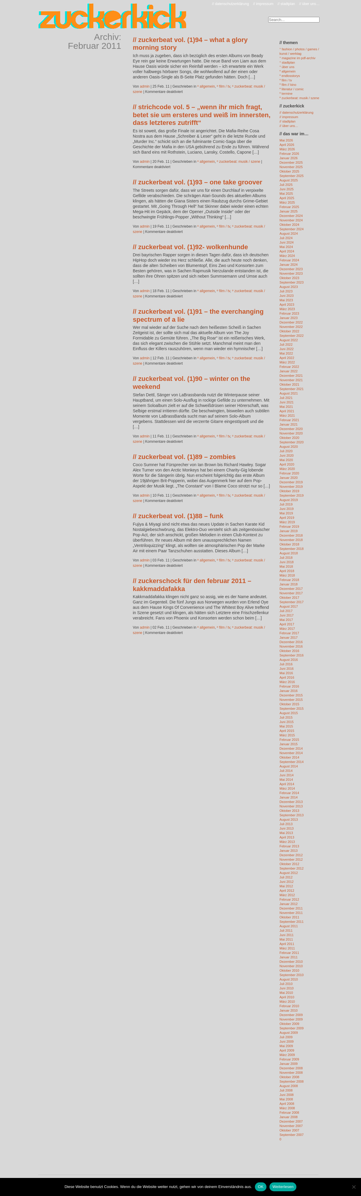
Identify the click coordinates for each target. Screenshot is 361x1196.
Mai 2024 (286, 247)
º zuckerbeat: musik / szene (238, 162)
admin (145, 86)
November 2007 (291, 1126)
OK (260, 1186)
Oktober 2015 (289, 704)
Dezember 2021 (291, 375)
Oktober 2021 (289, 384)
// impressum (263, 4)
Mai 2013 (286, 833)
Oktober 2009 (289, 1024)
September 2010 (291, 975)
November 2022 (291, 327)
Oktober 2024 (289, 224)
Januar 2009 (288, 1063)
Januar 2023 (288, 318)
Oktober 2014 (289, 757)
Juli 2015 (286, 717)
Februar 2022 (289, 366)
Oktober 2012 (289, 864)
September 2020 (291, 442)
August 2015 (288, 713)
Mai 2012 (286, 886)
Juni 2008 (286, 1095)
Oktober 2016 (289, 651)
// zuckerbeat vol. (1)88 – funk (178, 516)
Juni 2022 (286, 349)
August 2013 (288, 819)
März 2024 (287, 255)
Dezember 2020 (291, 429)
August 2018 (288, 553)
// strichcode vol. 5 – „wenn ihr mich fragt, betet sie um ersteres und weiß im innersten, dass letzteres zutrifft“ (202, 114)
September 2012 (291, 868)
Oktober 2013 (289, 810)
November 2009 (291, 1019)
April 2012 (286, 890)
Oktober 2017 (289, 597)
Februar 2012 (289, 899)
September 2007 (291, 1135)
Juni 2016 (286, 668)
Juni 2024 (286, 242)
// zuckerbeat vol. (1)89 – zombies (184, 457)
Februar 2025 (289, 207)
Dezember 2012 (291, 855)
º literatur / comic (291, 89)
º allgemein (206, 86)
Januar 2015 (288, 744)
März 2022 (287, 362)
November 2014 (291, 753)
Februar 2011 (289, 952)
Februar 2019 (289, 526)
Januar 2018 (288, 584)
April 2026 (286, 145)
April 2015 (286, 731)
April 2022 (286, 358)
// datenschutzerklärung (230, 4)
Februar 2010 (289, 1006)
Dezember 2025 (291, 162)
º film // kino (287, 84)
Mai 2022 (286, 353)
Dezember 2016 (291, 642)
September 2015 (291, 708)
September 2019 (291, 495)
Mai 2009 (286, 1046)
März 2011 (287, 948)
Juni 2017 (286, 615)
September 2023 (291, 282)
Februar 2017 (289, 633)
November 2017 (291, 593)
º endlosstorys (289, 76)
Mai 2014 (286, 779)
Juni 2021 (286, 402)
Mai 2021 (286, 406)
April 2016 (286, 677)
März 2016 (287, 682)
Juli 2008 (286, 1090)
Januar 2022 (288, 371)
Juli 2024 (286, 238)
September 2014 (291, 762)
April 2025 (286, 198)
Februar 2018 (289, 580)
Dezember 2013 (291, 802)
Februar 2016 (289, 686)
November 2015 (291, 699)
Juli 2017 (286, 611)
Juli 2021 (286, 398)
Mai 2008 (286, 1099)
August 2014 (288, 766)
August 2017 (288, 606)
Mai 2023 (286, 300)
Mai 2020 (286, 460)
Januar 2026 (288, 158)
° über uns (286, 67)
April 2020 (286, 464)
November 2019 (291, 486)
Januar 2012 (288, 904)
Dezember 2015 (291, 695)
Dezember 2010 (291, 961)
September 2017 (291, 602)
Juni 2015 (286, 722)
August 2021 (288, 393)
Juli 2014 (286, 770)
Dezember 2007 (291, 1121)
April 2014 (286, 784)
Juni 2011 (286, 935)
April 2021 (286, 411)
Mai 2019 (286, 513)
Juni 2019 (286, 509)
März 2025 (287, 202)
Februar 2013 (289, 846)
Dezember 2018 (291, 535)
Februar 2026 (289, 153)
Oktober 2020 (289, 438)
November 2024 (291, 220)
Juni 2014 (286, 775)
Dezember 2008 (291, 1068)
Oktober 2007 (289, 1130)
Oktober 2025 (289, 171)
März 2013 (287, 842)
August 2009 (288, 1032)
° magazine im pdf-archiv (297, 58)
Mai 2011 (286, 939)
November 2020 (291, 433)
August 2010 (288, 979)
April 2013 (286, 837)
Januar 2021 (288, 424)
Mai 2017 (286, 620)
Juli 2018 (286, 557)
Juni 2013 (286, 828)
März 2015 (287, 735)
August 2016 (288, 659)
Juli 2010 (286, 984)
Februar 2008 (289, 1112)
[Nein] (354, 1187)
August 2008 (288, 1086)
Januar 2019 (288, 531)
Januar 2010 (288, 1010)
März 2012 (287, 895)
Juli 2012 (286, 877)
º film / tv (223, 86)
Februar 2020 (289, 473)
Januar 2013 (288, 850)
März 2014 (287, 788)
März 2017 (287, 628)
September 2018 (291, 548)
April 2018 (286, 571)
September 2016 (291, 655)
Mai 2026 (286, 140)
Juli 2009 (286, 1037)
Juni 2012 (286, 881)
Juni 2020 (286, 455)
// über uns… (309, 4)
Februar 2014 (289, 793)
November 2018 (291, 540)
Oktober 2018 (289, 544)
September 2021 (291, 389)
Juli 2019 (286, 504)
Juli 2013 (286, 824)
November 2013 (291, 806)
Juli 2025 (286, 184)
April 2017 (286, 624)
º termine (286, 93)
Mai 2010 (286, 992)
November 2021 (291, 380)
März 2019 (287, 522)
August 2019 (288, 500)
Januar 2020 (288, 477)
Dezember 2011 (291, 908)
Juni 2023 (286, 295)
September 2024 (291, 229)
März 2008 (287, 1108)
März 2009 (287, 1055)
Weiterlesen (282, 1186)
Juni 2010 (286, 988)
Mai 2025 (286, 193)
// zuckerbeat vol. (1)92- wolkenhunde (190, 247)
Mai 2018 (286, 566)
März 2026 (287, 149)
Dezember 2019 (291, 482)
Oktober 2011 (289, 917)
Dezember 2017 (291, 588)
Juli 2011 (286, 930)
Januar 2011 (288, 957)
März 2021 (287, 415)
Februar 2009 (289, 1059)
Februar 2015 (289, 739)
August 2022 (288, 340)
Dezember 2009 (291, 1015)
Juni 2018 (286, 562)
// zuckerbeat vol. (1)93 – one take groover (197, 182)
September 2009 (291, 1028)
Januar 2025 (288, 211)
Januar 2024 (288, 264)
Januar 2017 (288, 637)
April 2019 (286, 517)
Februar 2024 (289, 260)
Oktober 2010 (289, 970)
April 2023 (286, 304)
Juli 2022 (286, 344)
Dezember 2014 (291, 748)
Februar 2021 (289, 420)
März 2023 (287, 309)
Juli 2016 (286, 664)
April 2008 (286, 1103)
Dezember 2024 (291, 216)
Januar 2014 (288, 797)
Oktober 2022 (289, 331)
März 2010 (287, 1001)
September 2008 (291, 1081)
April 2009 (286, 1050)
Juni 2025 (286, 189)
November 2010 (291, 966)
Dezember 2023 (291, 269)
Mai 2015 (286, 726)
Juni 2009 (286, 1041)
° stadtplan (287, 62)
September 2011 (291, 921)
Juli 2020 (286, 451)
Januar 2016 (288, 691)
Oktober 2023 (289, 278)
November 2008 (291, 1072)
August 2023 (288, 287)
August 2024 (288, 233)
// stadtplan (286, 4)
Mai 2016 (286, 673)
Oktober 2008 (289, 1077)
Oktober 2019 (289, 491)
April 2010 (286, 997)
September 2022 (291, 335)
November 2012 (291, 859)
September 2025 (291, 176)
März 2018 (287, 575)
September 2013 (291, 815)
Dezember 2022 (291, 322)
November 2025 (291, 167)
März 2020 (287, 469)
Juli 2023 (286, 291)
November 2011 (291, 913)
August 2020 (288, 446)
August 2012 (288, 873)
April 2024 (286, 251)
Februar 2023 (289, 313)
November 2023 (291, 273)
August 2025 (288, 180)
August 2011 (288, 926)
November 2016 (291, 646)
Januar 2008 (288, 1117)
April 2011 (286, 944)
